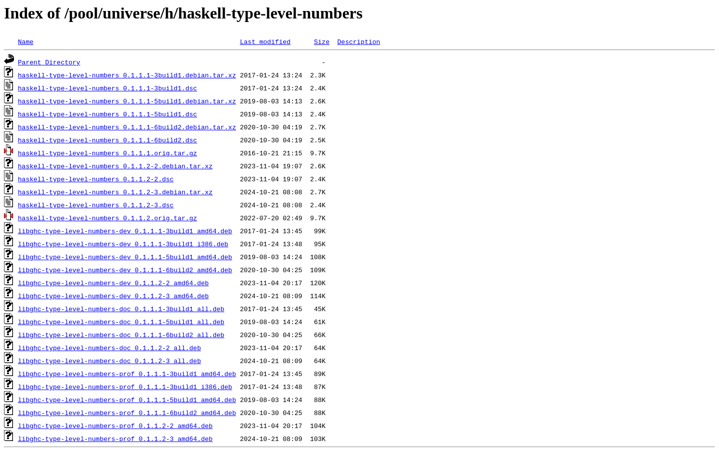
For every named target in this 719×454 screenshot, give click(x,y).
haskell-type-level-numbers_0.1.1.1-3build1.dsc (107, 87)
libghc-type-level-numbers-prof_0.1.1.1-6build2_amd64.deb (127, 412)
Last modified (265, 41)
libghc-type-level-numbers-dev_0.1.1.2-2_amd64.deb (113, 282)
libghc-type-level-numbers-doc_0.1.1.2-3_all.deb (109, 360)
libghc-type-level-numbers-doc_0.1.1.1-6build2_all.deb (121, 334)
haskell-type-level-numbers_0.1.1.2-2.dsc (96, 178)
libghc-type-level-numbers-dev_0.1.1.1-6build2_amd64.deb (125, 269)
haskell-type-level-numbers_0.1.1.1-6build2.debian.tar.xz (127, 126)
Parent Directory (49, 61)
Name (25, 41)
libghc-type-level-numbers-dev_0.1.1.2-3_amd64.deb (113, 295)
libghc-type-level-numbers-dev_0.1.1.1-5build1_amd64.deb (125, 256)
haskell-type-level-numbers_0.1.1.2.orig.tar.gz (107, 217)
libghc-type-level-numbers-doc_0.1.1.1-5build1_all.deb (121, 321)
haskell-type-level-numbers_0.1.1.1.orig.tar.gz (107, 152)
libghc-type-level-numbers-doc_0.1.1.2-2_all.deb (109, 347)
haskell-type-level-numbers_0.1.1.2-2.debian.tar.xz (115, 165)
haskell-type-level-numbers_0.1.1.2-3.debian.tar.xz (115, 191)
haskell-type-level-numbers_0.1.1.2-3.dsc (96, 204)
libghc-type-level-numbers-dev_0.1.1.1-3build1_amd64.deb (125, 230)
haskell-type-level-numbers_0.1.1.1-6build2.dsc (107, 139)
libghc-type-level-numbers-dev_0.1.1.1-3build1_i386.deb (123, 243)
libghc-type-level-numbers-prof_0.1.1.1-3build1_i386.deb (125, 386)
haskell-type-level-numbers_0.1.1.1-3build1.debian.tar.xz (127, 74)
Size (322, 41)
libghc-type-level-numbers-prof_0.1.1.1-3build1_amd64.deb (127, 373)
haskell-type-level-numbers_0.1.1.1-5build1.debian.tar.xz (127, 100)
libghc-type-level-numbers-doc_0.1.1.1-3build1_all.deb (121, 308)
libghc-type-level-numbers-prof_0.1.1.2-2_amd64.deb (115, 425)
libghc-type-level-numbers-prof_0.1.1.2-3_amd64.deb (115, 438)
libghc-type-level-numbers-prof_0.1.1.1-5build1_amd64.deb (127, 399)
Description (358, 41)
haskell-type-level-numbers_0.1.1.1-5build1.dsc (107, 113)
